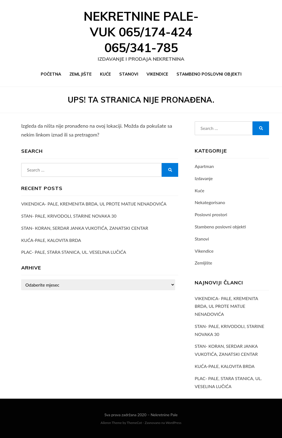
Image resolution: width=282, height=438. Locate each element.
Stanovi (128, 74)
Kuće (105, 74)
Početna (51, 74)
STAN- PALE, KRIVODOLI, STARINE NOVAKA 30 (68, 215)
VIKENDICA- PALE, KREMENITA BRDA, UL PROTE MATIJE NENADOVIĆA (93, 203)
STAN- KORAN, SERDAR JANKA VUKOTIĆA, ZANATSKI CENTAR (84, 228)
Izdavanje (204, 178)
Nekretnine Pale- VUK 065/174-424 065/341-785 (141, 32)
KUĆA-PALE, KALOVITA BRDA (51, 240)
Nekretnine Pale (164, 414)
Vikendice (157, 74)
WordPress (173, 423)
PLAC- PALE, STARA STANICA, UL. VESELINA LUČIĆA (73, 252)
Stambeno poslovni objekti (209, 74)
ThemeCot (134, 423)
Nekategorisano (210, 202)
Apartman (204, 166)
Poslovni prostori (211, 214)
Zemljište (80, 74)
